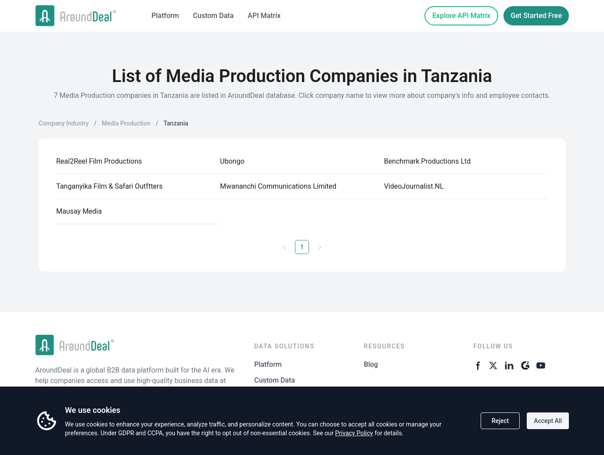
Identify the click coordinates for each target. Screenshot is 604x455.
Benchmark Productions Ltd (427, 161)
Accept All (548, 420)
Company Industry (64, 123)
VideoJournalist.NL (414, 186)
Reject (500, 420)
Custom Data (213, 15)
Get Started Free (536, 15)
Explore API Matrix (461, 15)
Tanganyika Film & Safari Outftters (109, 186)
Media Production (126, 123)
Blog (371, 364)
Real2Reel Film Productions (99, 161)
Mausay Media (79, 211)
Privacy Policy (354, 433)
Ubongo (232, 161)
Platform (165, 15)
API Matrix (264, 15)
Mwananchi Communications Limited (278, 186)
